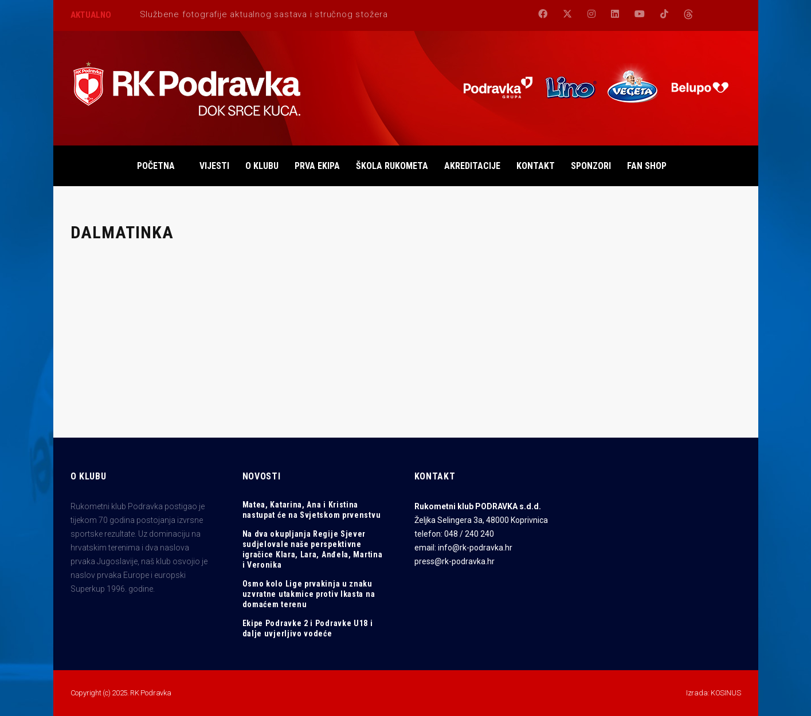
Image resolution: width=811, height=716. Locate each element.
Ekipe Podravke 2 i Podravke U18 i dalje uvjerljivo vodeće (307, 628)
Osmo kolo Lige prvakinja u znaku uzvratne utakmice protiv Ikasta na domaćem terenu (308, 594)
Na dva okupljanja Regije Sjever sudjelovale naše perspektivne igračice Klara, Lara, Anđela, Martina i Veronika (312, 549)
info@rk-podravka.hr (475, 547)
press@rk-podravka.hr (454, 561)
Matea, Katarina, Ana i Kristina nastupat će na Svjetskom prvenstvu (311, 510)
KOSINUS (726, 693)
